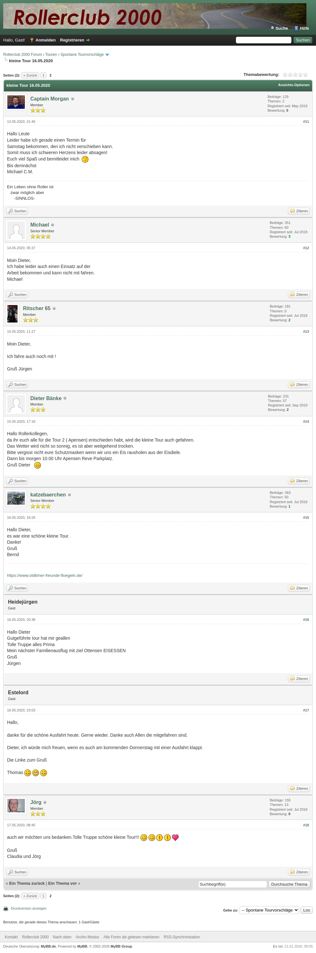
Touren (51, 54)
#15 (306, 517)
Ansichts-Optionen (294, 85)
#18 (306, 825)
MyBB (82, 946)
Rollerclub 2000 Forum (22, 54)
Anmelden (46, 40)
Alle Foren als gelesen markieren (131, 937)
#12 (306, 248)
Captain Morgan (49, 98)
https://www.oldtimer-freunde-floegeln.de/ (44, 575)
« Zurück (30, 75)
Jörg (35, 802)
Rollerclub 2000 (35, 937)
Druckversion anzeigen (29, 908)
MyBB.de (48, 946)
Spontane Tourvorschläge (82, 54)
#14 (306, 421)
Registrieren (72, 40)
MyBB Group (121, 946)
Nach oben (62, 937)
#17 (306, 710)
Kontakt (11, 937)
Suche (281, 28)
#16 (306, 620)
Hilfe (304, 28)
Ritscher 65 (36, 308)
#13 (306, 331)
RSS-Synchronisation (182, 937)
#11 (306, 121)
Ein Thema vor (62, 883)
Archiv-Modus (87, 937)
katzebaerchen (48, 494)
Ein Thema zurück (27, 883)
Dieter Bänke (46, 398)
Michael (39, 224)
